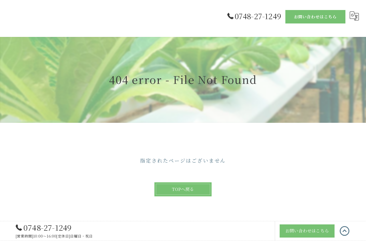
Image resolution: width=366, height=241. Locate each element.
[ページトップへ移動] (344, 231)
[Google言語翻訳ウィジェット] (354, 16)
